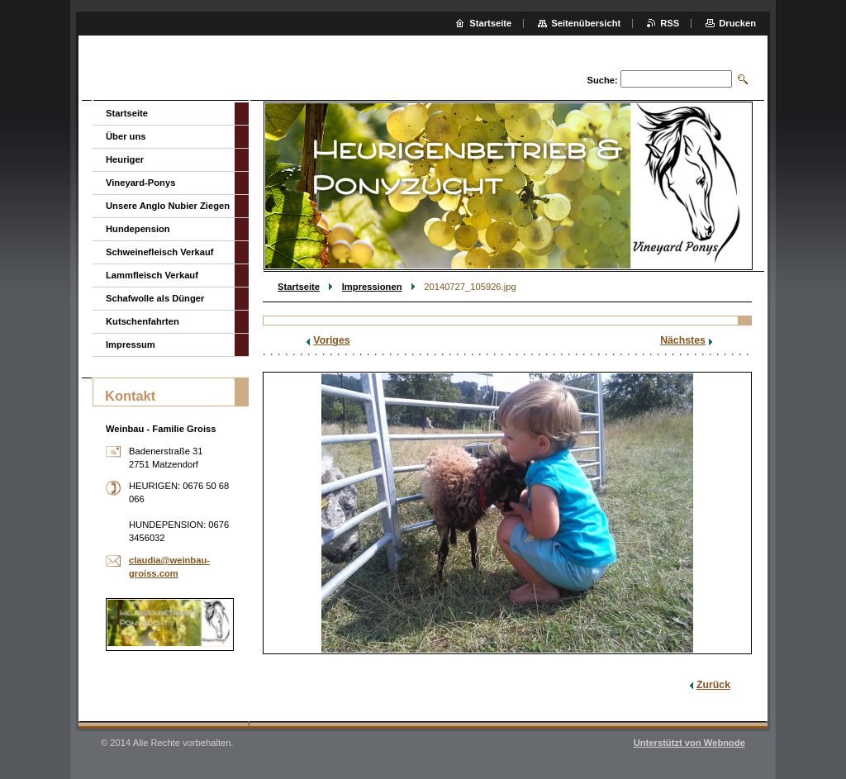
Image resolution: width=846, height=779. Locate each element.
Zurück (713, 685)
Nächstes (683, 340)
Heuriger (125, 159)
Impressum (130, 344)
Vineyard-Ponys (140, 183)
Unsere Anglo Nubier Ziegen (168, 206)
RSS (669, 23)
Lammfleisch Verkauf (152, 275)
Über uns (126, 136)
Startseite (299, 287)
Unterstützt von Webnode (689, 743)
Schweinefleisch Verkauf (160, 252)
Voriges (331, 340)
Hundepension (138, 229)
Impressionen (372, 287)
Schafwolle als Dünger (155, 298)
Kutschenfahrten (142, 321)
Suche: (602, 80)
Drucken (737, 23)
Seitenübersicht (585, 23)
